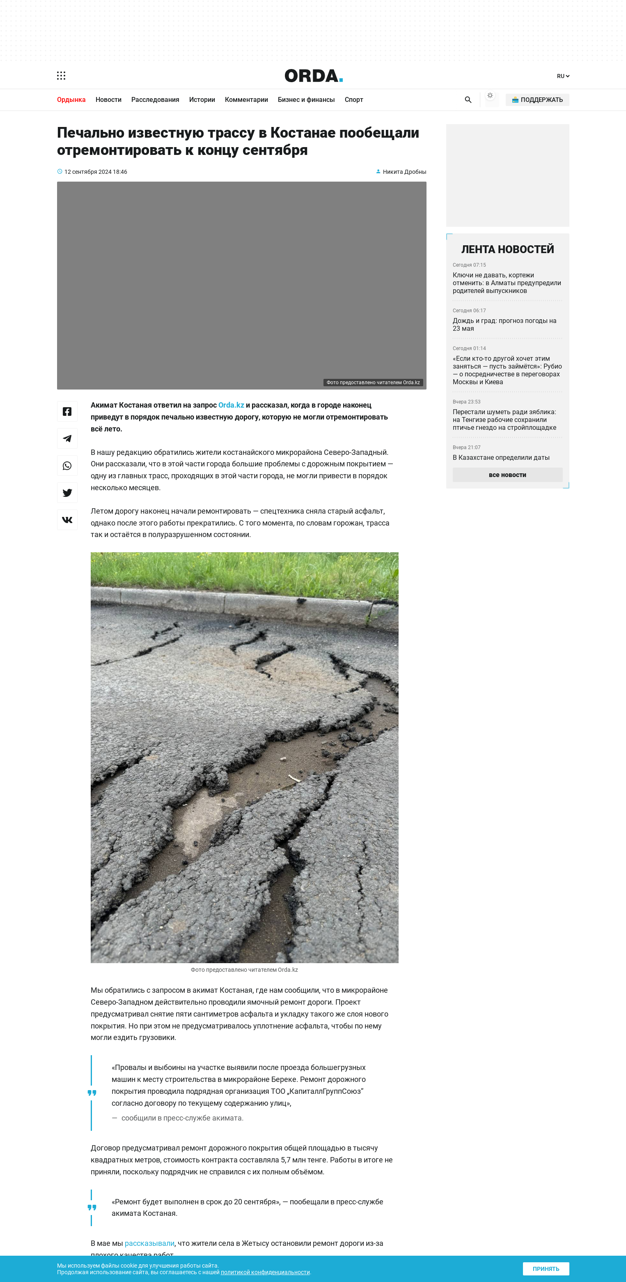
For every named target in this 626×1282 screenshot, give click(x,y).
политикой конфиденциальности (273, 1271)
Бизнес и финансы (306, 100)
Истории (202, 100)
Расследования (155, 100)
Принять (546, 1268)
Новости (109, 100)
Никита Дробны (404, 178)
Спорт (354, 100)
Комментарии (246, 100)
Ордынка (71, 100)
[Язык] (563, 76)
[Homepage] (313, 75)
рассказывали (151, 1252)
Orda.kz (244, 412)
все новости (507, 478)
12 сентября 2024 (88, 178)
